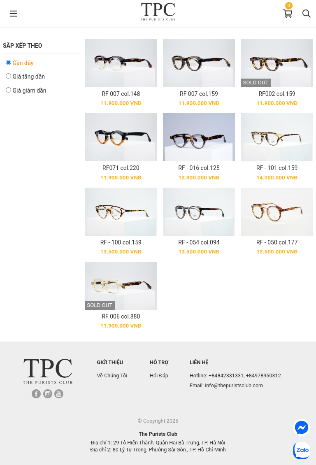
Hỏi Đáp (159, 375)
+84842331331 (226, 375)
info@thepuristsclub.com (234, 385)
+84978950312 (263, 375)
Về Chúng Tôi (112, 375)
